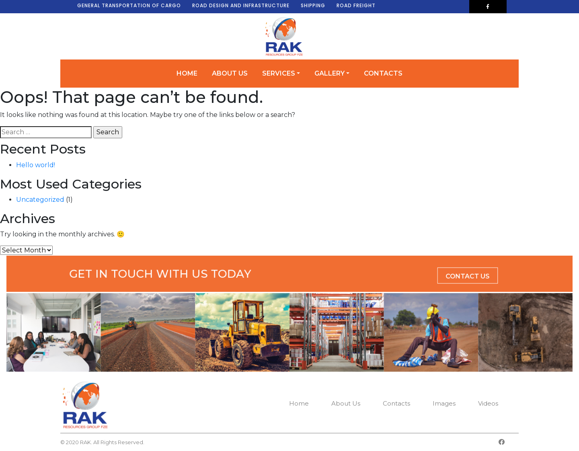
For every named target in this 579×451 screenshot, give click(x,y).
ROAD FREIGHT (356, 5)
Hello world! (35, 165)
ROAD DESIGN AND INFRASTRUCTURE (241, 5)
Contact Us (408, 275)
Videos (488, 403)
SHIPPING (313, 5)
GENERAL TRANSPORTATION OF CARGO (129, 5)
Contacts (383, 73)
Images (444, 403)
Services (278, 73)
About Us (230, 73)
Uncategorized (40, 199)
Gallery (329, 73)
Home (187, 73)
